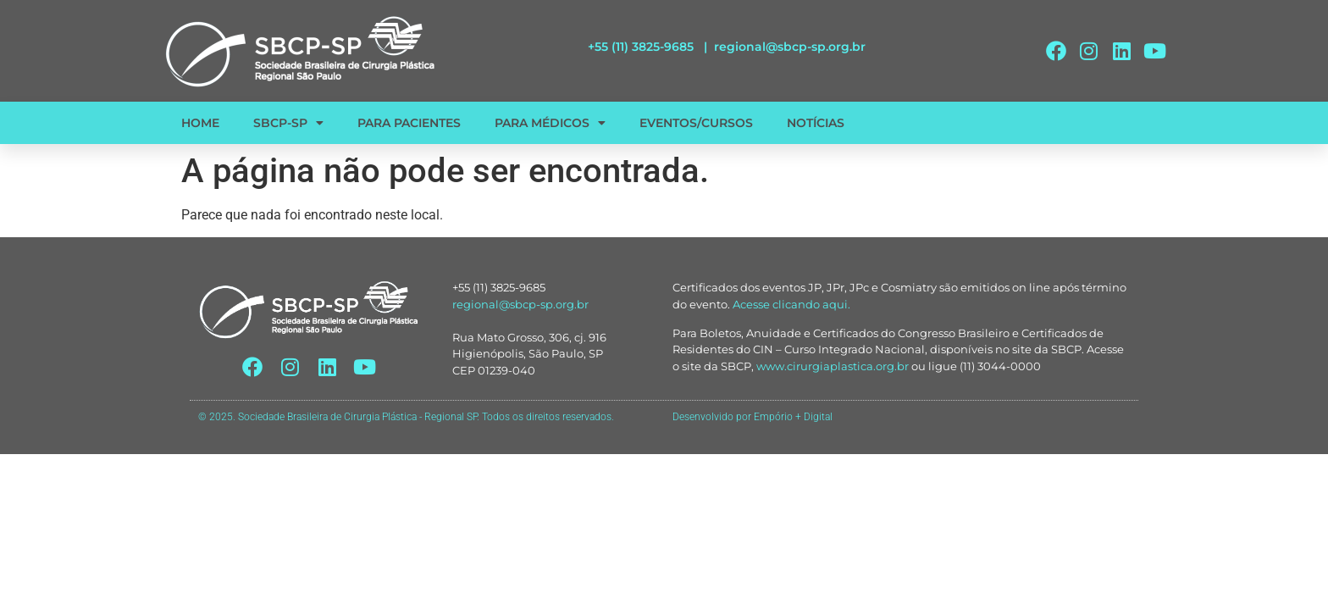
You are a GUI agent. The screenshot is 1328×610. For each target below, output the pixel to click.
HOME (200, 122)
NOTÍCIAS (815, 122)
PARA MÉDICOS (550, 123)
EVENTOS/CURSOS (696, 122)
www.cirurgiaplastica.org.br (832, 366)
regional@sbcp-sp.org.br (790, 46)
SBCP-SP (288, 123)
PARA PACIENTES (409, 122)
